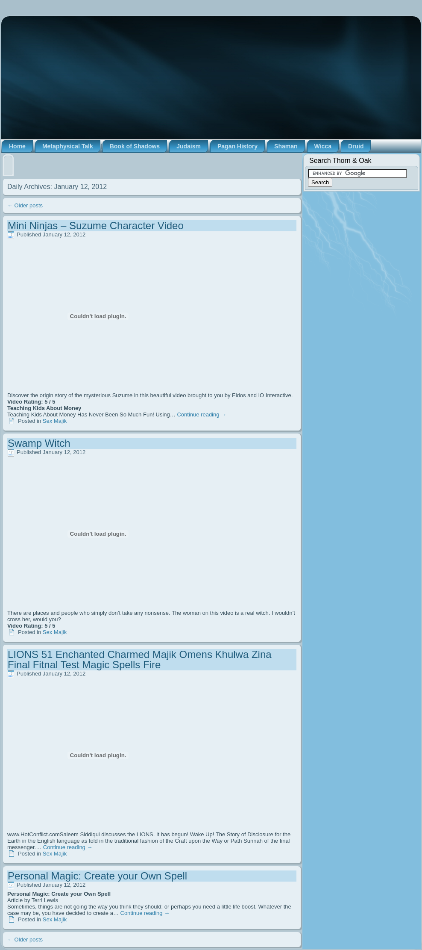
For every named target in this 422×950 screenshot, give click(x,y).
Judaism (188, 146)
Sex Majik (55, 421)
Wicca (322, 146)
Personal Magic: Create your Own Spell (97, 876)
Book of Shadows (135, 146)
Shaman (285, 146)
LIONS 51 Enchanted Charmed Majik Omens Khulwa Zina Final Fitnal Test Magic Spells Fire (140, 659)
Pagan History (237, 146)
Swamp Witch (39, 443)
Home (17, 146)
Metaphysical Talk (67, 146)
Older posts (25, 205)
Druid (356, 146)
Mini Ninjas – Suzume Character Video (96, 225)
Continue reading (201, 414)
